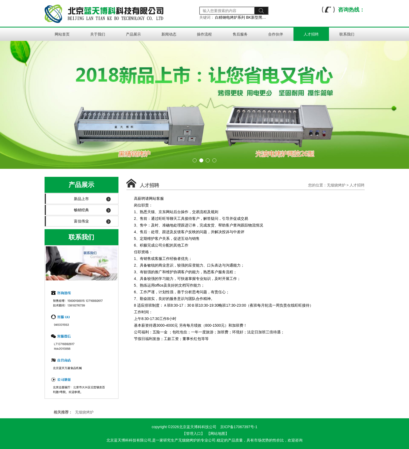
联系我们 (346, 34)
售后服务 (240, 34)
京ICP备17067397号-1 (238, 427)
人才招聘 (311, 34)
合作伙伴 (275, 34)
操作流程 (204, 34)
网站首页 (62, 34)
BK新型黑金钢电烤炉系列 (267, 17)
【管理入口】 (193, 433)
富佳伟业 (92, 221)
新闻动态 (168, 34)
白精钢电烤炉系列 (230, 17)
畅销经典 (92, 210)
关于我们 (97, 34)
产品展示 (133, 34)
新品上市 (92, 199)
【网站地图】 (218, 433)
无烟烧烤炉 (336, 185)
